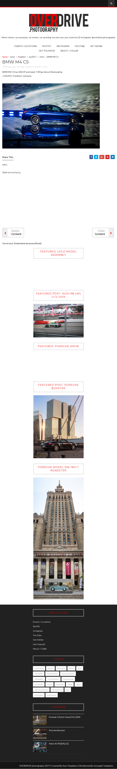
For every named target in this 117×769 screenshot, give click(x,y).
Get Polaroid (47, 50)
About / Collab (69, 50)
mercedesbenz (52, 674)
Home (5, 57)
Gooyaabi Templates (103, 765)
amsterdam (39, 684)
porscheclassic (57, 690)
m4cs (42, 57)
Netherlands (39, 668)
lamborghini (39, 679)
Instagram (63, 46)
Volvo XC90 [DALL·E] (59, 743)
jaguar (78, 684)
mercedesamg (68, 679)
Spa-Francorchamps (41, 690)
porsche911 (39, 674)
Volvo (80, 668)
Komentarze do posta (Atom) (27, 243)
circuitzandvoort (53, 679)
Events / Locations (25, 46)
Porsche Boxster (57, 730)
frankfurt (22, 57)
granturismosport (68, 674)
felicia (69, 684)
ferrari (49, 684)
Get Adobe (96, 46)
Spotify (46, 46)
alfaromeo (59, 684)
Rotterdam (61, 668)
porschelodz (39, 695)
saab (67, 690)
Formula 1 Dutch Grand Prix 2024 (64, 717)
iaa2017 (32, 57)
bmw (12, 57)
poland (71, 668)
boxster (50, 668)
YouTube (80, 46)
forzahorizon (51, 695)
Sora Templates (70, 765)
